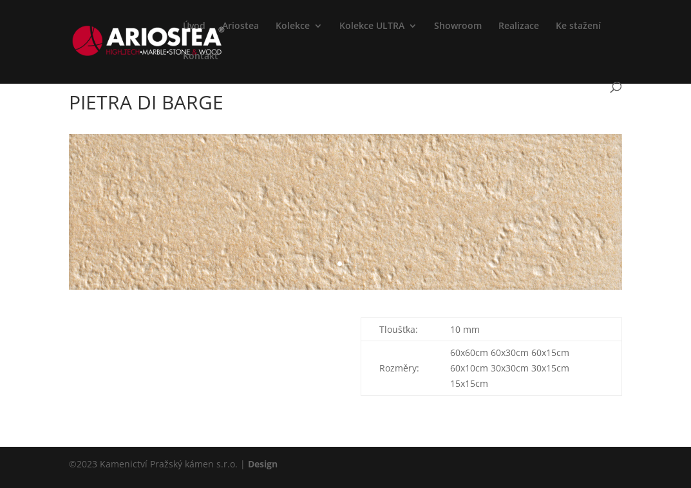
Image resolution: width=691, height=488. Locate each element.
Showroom (458, 26)
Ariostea (240, 26)
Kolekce (293, 26)
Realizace (518, 26)
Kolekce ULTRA (371, 26)
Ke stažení (578, 26)
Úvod (194, 26)
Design (263, 464)
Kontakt (200, 57)
